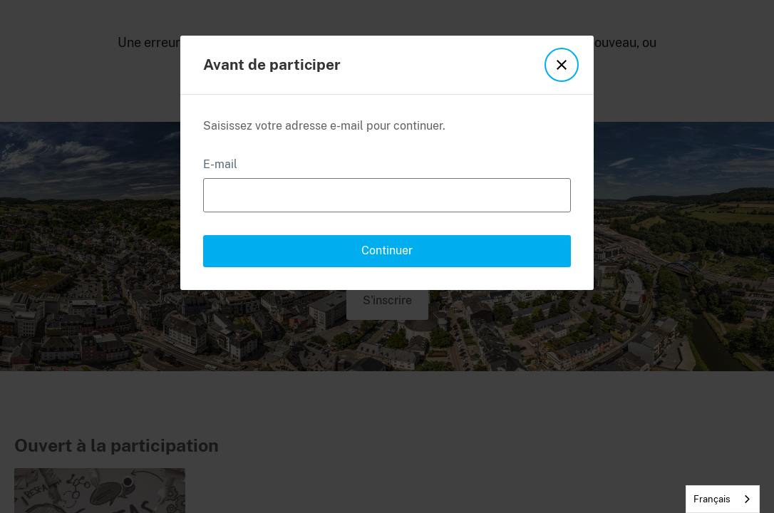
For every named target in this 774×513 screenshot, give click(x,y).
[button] (561, 65)
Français (712, 499)
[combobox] (723, 499)
